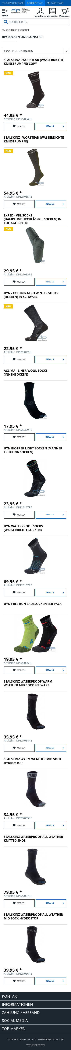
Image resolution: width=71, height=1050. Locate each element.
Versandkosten (35, 1045)
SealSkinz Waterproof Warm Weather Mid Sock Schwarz (28, 683)
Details (54, 125)
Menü (4, 12)
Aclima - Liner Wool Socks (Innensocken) (26, 373)
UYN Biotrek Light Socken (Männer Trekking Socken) (33, 450)
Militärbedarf (55, 3)
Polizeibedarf (35, 3)
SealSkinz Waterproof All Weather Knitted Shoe (33, 839)
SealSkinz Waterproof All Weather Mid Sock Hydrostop (33, 916)
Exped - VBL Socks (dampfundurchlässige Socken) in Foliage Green (32, 219)
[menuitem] (4, 12)
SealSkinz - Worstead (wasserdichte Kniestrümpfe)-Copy (34, 62)
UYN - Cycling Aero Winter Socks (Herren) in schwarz (31, 295)
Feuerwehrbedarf (12, 3)
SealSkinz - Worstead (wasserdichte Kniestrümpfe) (34, 139)
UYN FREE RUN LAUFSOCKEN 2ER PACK (33, 604)
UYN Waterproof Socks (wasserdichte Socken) (23, 528)
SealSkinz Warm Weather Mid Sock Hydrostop (32, 761)
